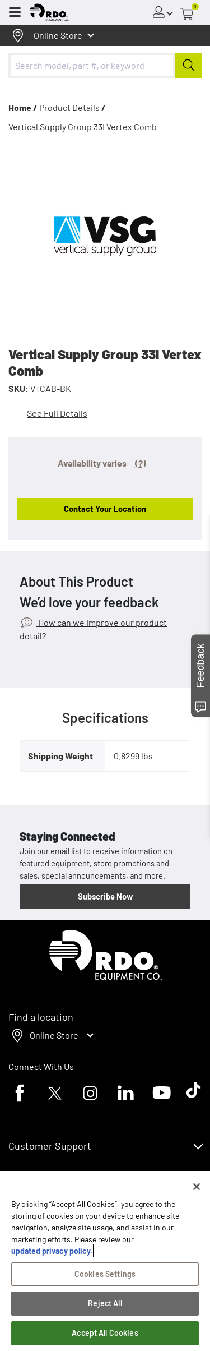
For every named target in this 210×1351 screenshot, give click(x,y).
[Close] (196, 1186)
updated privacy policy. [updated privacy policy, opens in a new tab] (51, 1251)
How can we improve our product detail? (93, 629)
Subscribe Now (105, 896)
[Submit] (188, 65)
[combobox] (105, 65)
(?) (140, 463)
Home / (23, 107)
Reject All (105, 1303)
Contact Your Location (105, 509)
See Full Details (57, 413)
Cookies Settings (105, 1274)
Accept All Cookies (105, 1333)
